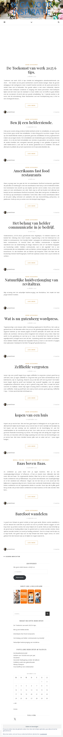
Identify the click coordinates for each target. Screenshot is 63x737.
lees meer (31, 105)
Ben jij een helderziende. (31, 122)
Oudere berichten (12, 556)
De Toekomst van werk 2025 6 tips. (31, 69)
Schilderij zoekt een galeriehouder (24, 662)
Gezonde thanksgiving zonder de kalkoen (26, 660)
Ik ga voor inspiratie (31, 8)
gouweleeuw (11, 112)
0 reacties (56, 112)
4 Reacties (56, 269)
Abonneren (20, 577)
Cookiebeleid (43, 734)
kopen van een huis (31, 414)
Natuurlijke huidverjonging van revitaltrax (31, 281)
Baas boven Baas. (31, 463)
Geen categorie (31, 64)
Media (15, 460)
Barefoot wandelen (31, 513)
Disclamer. (16, 658)
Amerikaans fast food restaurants (31, 172)
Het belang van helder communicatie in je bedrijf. (31, 225)
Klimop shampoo (18, 664)
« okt (15, 703)
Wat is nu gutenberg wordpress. (31, 318)
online (21, 460)
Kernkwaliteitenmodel (20, 653)
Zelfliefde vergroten (31, 366)
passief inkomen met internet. (37, 460)
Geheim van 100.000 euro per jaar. (24, 655)
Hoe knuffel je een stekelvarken (23, 667)
